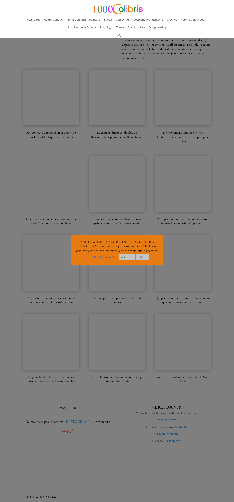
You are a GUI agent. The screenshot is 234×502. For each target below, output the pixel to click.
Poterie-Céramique (192, 19)
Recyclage (106, 27)
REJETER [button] (143, 257)
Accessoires (33, 19)
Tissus (120, 27)
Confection (123, 19)
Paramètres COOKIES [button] (101, 257)
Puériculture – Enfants (82, 27)
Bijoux (108, 19)
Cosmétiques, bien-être (148, 19)
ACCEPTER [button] (126, 257)
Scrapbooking (157, 27)
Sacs (142, 27)
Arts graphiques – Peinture (83, 19)
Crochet (172, 19)
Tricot (131, 27)
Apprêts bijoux (53, 19)
